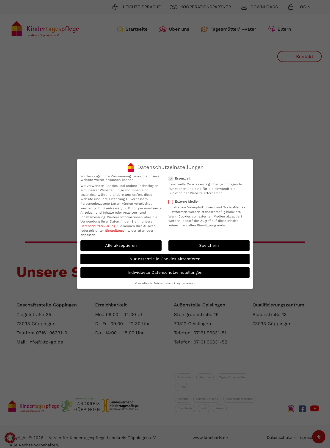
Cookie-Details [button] (143, 283)
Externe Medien (186, 201)
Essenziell (181, 178)
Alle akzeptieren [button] (121, 245)
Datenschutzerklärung (97, 226)
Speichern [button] (209, 245)
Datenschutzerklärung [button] (167, 283)
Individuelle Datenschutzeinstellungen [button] (165, 272)
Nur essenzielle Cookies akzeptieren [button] (165, 259)
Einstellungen (115, 230)
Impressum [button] (188, 283)
